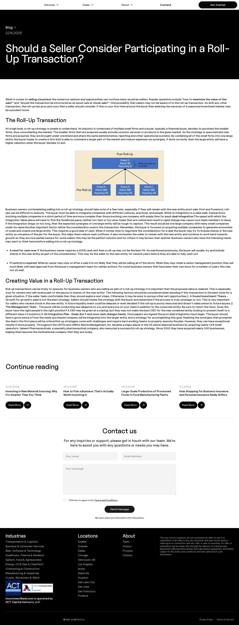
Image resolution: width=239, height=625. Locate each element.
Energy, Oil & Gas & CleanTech (24, 564)
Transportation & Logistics (22, 541)
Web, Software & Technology (23, 550)
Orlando (83, 546)
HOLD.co (80, 619)
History (127, 546)
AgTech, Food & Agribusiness (23, 559)
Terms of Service (225, 619)
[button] (51, 5)
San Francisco (86, 591)
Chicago (83, 555)
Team (126, 541)
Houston (83, 577)
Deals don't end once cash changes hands (99, 314)
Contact (165, 4)
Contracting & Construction (23, 568)
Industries (16, 536)
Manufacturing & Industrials (22, 573)
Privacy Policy (206, 619)
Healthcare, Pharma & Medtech (25, 555)
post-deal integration (179, 216)
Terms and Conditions (106, 503)
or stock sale (98, 102)
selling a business (39, 99)
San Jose (83, 586)
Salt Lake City (86, 582)
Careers (128, 555)
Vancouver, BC (87, 559)
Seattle (82, 541)
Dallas (81, 550)
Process (128, 550)
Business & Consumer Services (25, 546)
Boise (81, 568)
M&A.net (70, 619)
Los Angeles (85, 564)
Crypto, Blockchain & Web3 (23, 577)
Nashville (83, 573)
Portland (83, 595)
